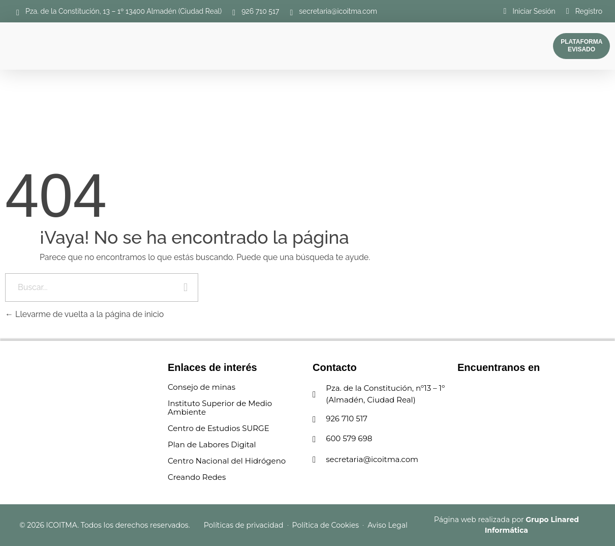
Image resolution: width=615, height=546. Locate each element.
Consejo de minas (201, 387)
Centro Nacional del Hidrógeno (227, 461)
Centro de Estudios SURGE (218, 428)
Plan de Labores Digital (212, 444)
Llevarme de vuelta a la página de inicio (84, 314)
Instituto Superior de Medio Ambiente (220, 407)
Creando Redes (197, 477)
